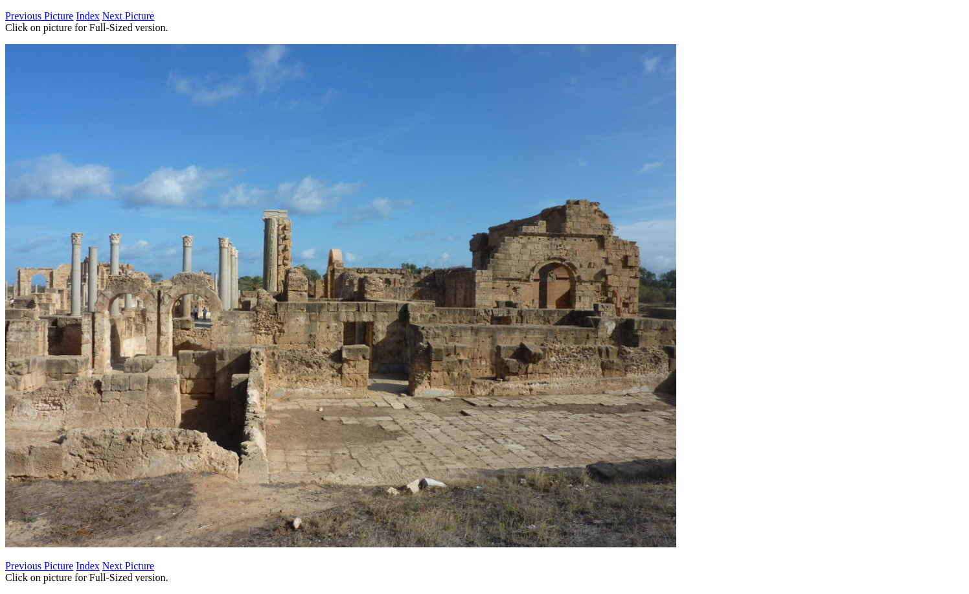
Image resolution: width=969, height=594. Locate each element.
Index (87, 15)
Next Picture (128, 15)
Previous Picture (39, 15)
